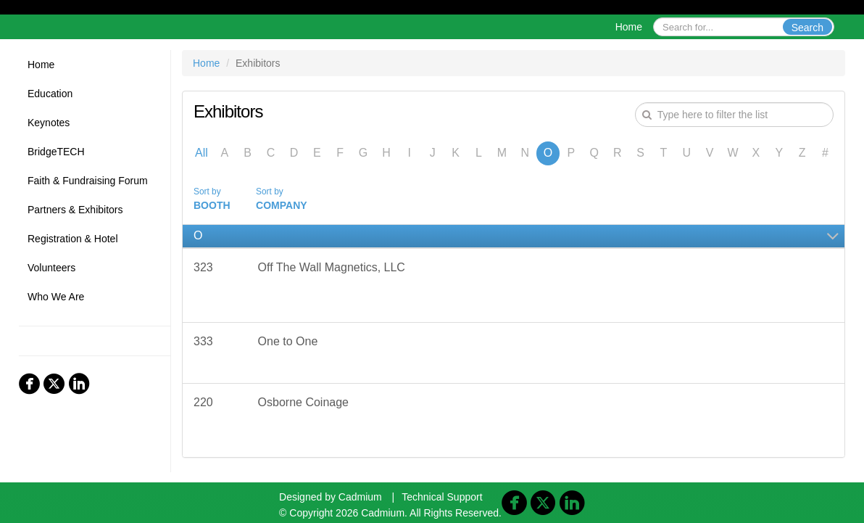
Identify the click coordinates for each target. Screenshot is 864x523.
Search (807, 27)
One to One (288, 341)
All (201, 153)
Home (628, 27)
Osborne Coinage (303, 402)
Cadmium (360, 497)
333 (203, 341)
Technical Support (442, 497)
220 (203, 402)
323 (203, 267)
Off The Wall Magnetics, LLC (331, 267)
